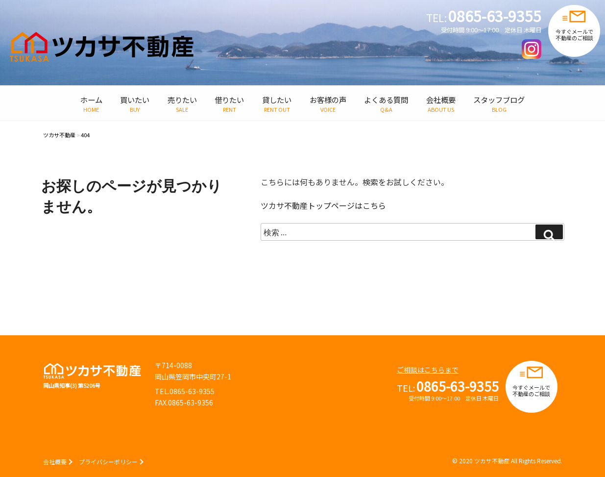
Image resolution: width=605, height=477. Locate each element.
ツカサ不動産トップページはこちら (323, 205)
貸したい (276, 99)
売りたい (182, 99)
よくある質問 (386, 99)
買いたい (134, 99)
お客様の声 (328, 99)
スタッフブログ (499, 99)
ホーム (91, 99)
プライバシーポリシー (108, 461)
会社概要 (441, 99)
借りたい (229, 99)
